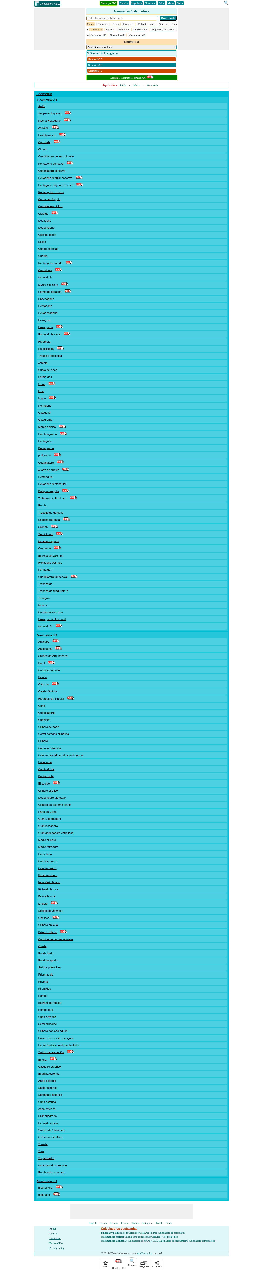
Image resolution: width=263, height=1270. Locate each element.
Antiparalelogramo (49, 113)
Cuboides (44, 720)
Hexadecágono (47, 313)
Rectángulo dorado (50, 263)
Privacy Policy (56, 1248)
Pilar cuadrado (47, 1116)
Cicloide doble (47, 234)
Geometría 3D (118, 35)
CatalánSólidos (47, 691)
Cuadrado (44, 548)
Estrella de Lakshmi (50, 555)
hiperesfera (45, 1187)
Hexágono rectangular (52, 484)
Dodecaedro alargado (52, 797)
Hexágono (44, 320)
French (103, 1223)
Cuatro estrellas (48, 248)
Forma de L (45, 377)
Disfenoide (45, 762)
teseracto (44, 1194)
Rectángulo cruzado (51, 192)
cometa (43, 363)
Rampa (42, 995)
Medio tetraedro (48, 847)
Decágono (44, 220)
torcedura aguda (48, 541)
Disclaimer (55, 1238)
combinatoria (140, 29)
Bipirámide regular (49, 1002)
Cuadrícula (45, 270)
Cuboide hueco (47, 861)
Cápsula (43, 684)
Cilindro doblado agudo (53, 1031)
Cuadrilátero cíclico (50, 206)
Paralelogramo (47, 434)
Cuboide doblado (49, 670)
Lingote (43, 903)
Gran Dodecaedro (49, 818)
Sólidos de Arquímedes (53, 656)
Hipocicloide (46, 348)
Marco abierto (47, 427)
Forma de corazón (49, 291)
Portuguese (147, 1223)
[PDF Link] (68, 113)
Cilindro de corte (48, 727)
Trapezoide (45, 584)
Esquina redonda (49, 519)
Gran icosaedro (48, 826)
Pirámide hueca (48, 889)
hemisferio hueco (49, 882)
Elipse (42, 241)
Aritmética (123, 29)
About (52, 1228)
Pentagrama (46, 448)
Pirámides (44, 988)
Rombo (42, 505)
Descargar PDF (108, 3)
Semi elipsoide (47, 1024)
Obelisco (43, 918)
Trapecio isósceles (50, 355)
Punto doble (46, 776)
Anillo (41, 106)
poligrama (44, 455)
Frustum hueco (47, 875)
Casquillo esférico (49, 1066)
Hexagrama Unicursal (52, 619)
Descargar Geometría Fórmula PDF (131, 77)
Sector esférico (47, 1087)
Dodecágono (46, 227)
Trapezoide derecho (51, 512)
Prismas (43, 981)
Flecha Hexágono (49, 120)
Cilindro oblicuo (48, 925)
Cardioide (44, 142)
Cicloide (43, 213)
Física (180, 3)
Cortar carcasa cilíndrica (53, 734)
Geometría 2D (98, 35)
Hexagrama (45, 327)
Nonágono (44, 405)
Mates (171, 3)
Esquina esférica (48, 1073)
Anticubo (43, 641)
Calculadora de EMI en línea (142, 1232)
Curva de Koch (47, 370)
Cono (41, 705)
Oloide (42, 946)
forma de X (45, 626)
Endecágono (46, 299)
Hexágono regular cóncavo (55, 178)
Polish (159, 1223)
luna (41, 391)
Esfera (42, 1059)
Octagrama (45, 419)
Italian (135, 1223)
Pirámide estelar (48, 1123)
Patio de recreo (146, 24)
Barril (41, 663)
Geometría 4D (137, 35)
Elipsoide (44, 783)
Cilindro (43, 741)
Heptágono (45, 306)
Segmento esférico (50, 1094)
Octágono (44, 412)
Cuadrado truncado (50, 612)
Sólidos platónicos (49, 967)
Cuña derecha (47, 1017)
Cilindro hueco (47, 868)
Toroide (43, 1144)
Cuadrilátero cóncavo (51, 170)
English (93, 1223)
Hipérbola (44, 341)
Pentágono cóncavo (50, 163)
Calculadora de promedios (164, 1236)
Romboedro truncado (51, 1172)
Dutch (169, 1223)
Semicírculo (45, 534)
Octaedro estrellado (50, 1137)
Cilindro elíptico (48, 790)
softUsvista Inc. (145, 1253)
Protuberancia (47, 135)
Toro (41, 1151)
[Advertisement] (59, 29)
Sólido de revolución (51, 1052)
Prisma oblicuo (47, 932)
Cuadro (43, 256)
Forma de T (45, 569)
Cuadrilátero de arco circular (56, 156)
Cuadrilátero (46, 462)
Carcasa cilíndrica (49, 748)
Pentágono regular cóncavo (55, 185)
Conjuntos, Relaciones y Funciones (170, 29)
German (114, 1223)
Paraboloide (46, 953)
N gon (42, 398)
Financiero (150, 3)
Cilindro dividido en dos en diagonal (60, 755)
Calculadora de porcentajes (171, 1232)
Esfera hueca (46, 896)
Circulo (42, 149)
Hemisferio (45, 854)
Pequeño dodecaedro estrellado (58, 1045)
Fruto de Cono (47, 811)
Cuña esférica (47, 1102)
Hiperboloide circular (51, 698)
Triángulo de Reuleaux (52, 498)
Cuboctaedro (46, 712)
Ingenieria (137, 3)
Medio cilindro (47, 840)
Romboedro (45, 1009)
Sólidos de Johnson (50, 910)
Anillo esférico (47, 1080)
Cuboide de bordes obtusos (55, 939)
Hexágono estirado (50, 562)
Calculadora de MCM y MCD (143, 1240)
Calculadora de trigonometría (174, 1240)
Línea (41, 384)
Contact (53, 1233)
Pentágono (45, 441)
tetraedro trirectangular (52, 1165)
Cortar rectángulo (49, 199)
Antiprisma (45, 648)
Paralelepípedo (47, 960)
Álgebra (109, 29)
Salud (161, 3)
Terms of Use (56, 1243)
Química (124, 3)
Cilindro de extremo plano (54, 804)
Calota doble (46, 769)
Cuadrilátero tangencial (53, 577)
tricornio (43, 605)
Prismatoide (45, 974)
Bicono (42, 677)
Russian (125, 1223)
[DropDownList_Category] (131, 47)
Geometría (96, 29)
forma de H (45, 277)
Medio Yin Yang (48, 284)
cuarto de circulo (48, 470)
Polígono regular (48, 491)
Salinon (43, 527)
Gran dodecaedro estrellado (56, 833)
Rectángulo (45, 477)
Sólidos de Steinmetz (51, 1130)
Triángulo (44, 598)
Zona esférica (47, 1109)
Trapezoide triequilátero (53, 591)
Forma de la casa (49, 334)
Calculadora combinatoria (202, 1240)
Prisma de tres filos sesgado (56, 1038)
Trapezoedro (46, 1158)
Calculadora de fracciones (138, 1236)
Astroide (43, 128)
